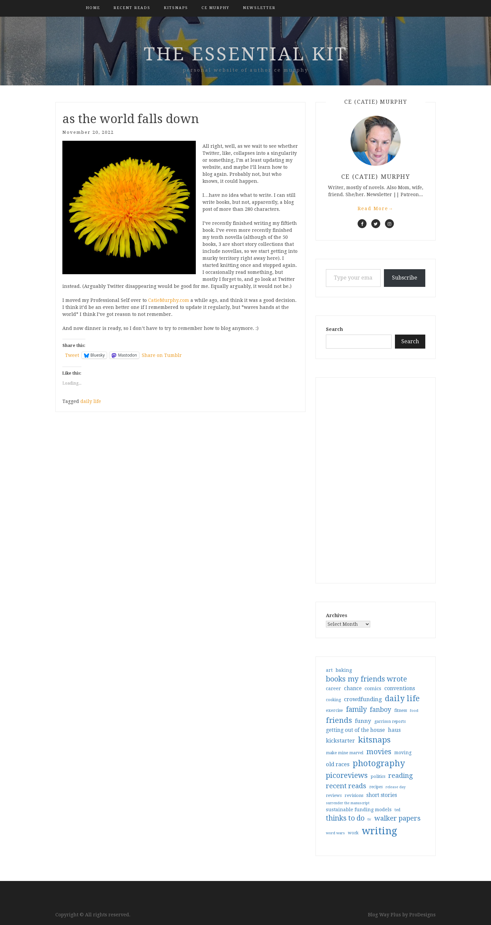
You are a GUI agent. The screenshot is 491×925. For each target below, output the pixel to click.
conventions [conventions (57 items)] (399, 688)
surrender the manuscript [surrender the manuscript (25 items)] (348, 803)
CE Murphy (215, 8)
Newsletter (259, 8)
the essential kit (246, 54)
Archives (336, 615)
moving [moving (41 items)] (403, 752)
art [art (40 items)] (329, 670)
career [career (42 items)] (333, 688)
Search (334, 329)
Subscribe (404, 278)
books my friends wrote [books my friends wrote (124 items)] (366, 679)
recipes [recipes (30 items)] (376, 787)
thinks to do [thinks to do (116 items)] (345, 818)
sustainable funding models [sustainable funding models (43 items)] (359, 809)
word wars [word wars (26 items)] (335, 833)
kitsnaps (176, 8)
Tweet (72, 355)
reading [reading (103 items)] (400, 776)
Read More (376, 208)
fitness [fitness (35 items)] (400, 710)
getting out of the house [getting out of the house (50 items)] (355, 730)
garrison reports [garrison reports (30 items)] (390, 721)
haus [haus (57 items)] (394, 730)
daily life (90, 401)
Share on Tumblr (162, 355)
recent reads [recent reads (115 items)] (346, 786)
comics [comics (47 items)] (373, 688)
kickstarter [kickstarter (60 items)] (340, 741)
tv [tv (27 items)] (369, 819)
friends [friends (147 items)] (339, 720)
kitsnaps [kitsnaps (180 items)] (374, 740)
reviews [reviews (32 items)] (334, 795)
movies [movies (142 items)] (378, 751)
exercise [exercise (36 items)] (334, 710)
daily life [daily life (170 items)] (402, 698)
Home (93, 8)
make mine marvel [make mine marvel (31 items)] (344, 753)
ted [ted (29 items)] (397, 810)
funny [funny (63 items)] (363, 721)
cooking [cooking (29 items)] (333, 700)
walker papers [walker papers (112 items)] (397, 818)
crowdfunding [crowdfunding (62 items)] (363, 699)
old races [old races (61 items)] (338, 764)
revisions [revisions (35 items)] (354, 795)
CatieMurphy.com (168, 300)
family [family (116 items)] (356, 710)
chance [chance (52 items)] (353, 688)
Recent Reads (131, 8)
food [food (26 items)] (414, 711)
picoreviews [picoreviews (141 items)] (347, 775)
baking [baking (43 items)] (344, 670)
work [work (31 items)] (353, 833)
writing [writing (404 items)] (379, 831)
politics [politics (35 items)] (378, 776)
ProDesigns (422, 914)
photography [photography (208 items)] (379, 763)
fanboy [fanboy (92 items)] (380, 710)
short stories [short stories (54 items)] (381, 795)
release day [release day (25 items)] (396, 787)
